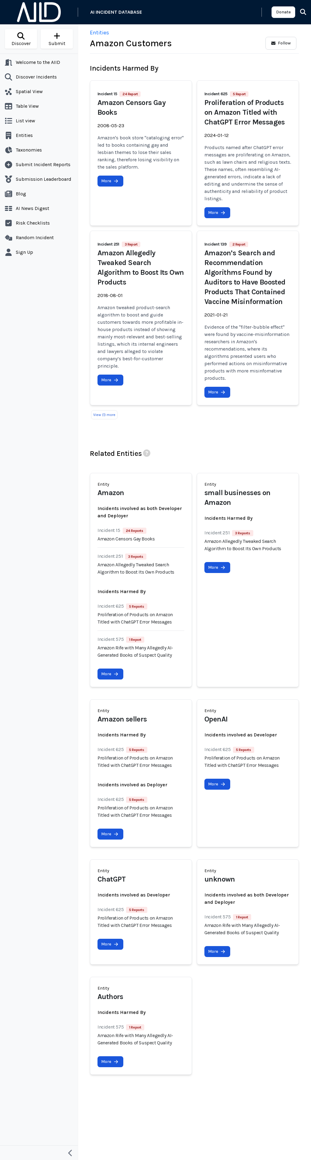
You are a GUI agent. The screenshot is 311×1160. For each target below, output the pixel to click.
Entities (99, 32)
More (109, 180)
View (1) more (104, 415)
